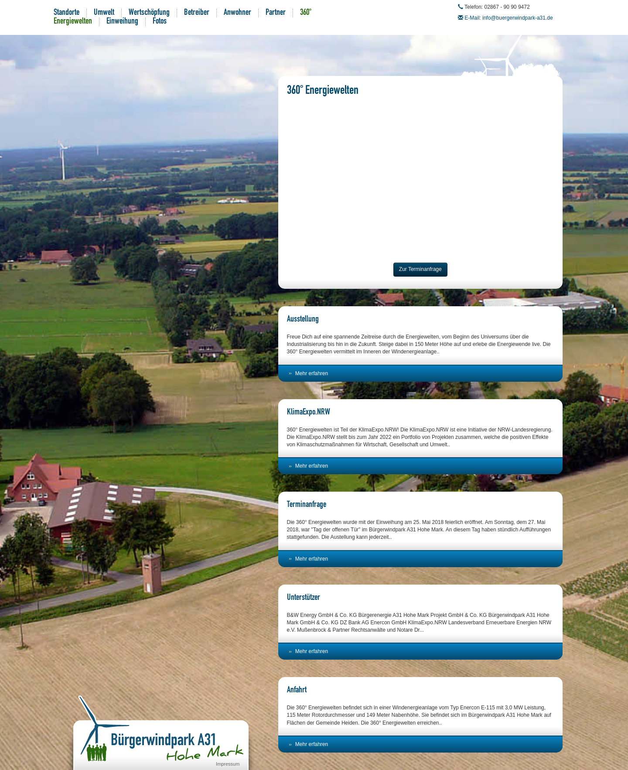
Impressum (227, 764)
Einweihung (122, 21)
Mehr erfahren (311, 373)
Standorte (66, 13)
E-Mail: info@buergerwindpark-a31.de (508, 18)
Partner (276, 13)
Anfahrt (297, 690)
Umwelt (104, 13)
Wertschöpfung (149, 13)
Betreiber (196, 13)
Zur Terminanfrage (420, 269)
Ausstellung (303, 319)
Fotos (160, 21)
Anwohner (237, 13)
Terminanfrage (306, 505)
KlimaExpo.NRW (308, 412)
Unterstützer (303, 598)
